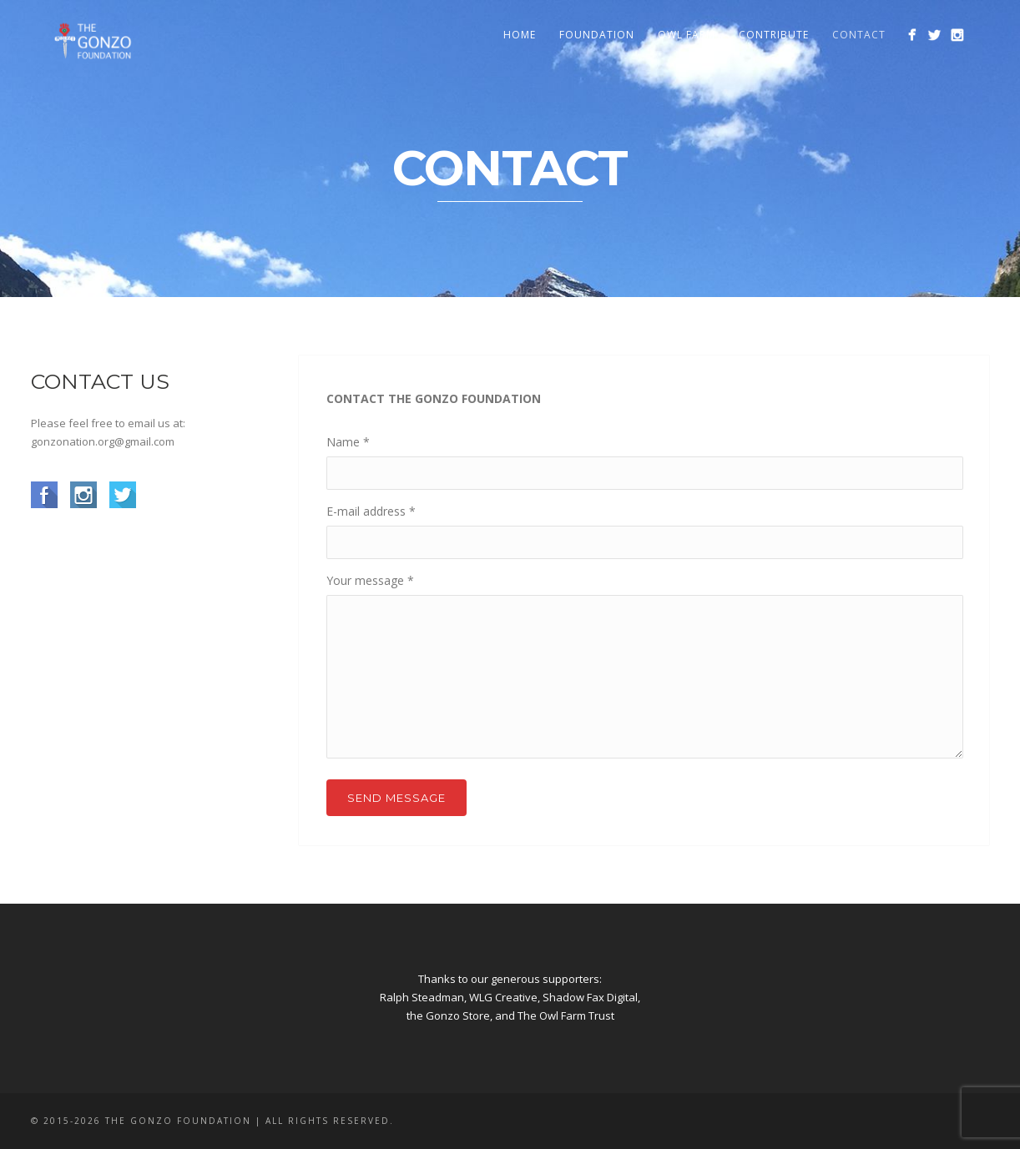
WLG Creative (503, 997)
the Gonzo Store (448, 1015)
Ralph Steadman (422, 997)
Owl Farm (686, 35)
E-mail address (371, 511)
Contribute (774, 35)
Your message (370, 580)
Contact (859, 35)
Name (348, 442)
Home (519, 35)
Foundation (596, 35)
